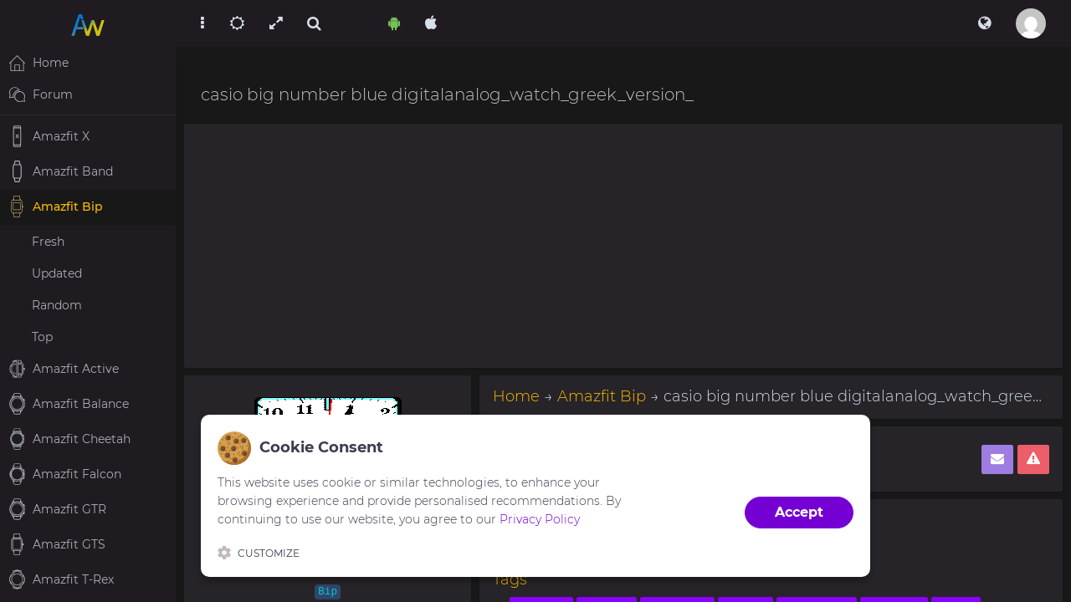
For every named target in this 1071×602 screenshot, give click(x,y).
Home (516, 396)
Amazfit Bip (601, 396)
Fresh (48, 241)
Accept (799, 512)
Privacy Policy (540, 519)
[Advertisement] (623, 246)
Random (57, 305)
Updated (57, 273)
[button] (984, 23)
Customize (259, 552)
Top (42, 336)
